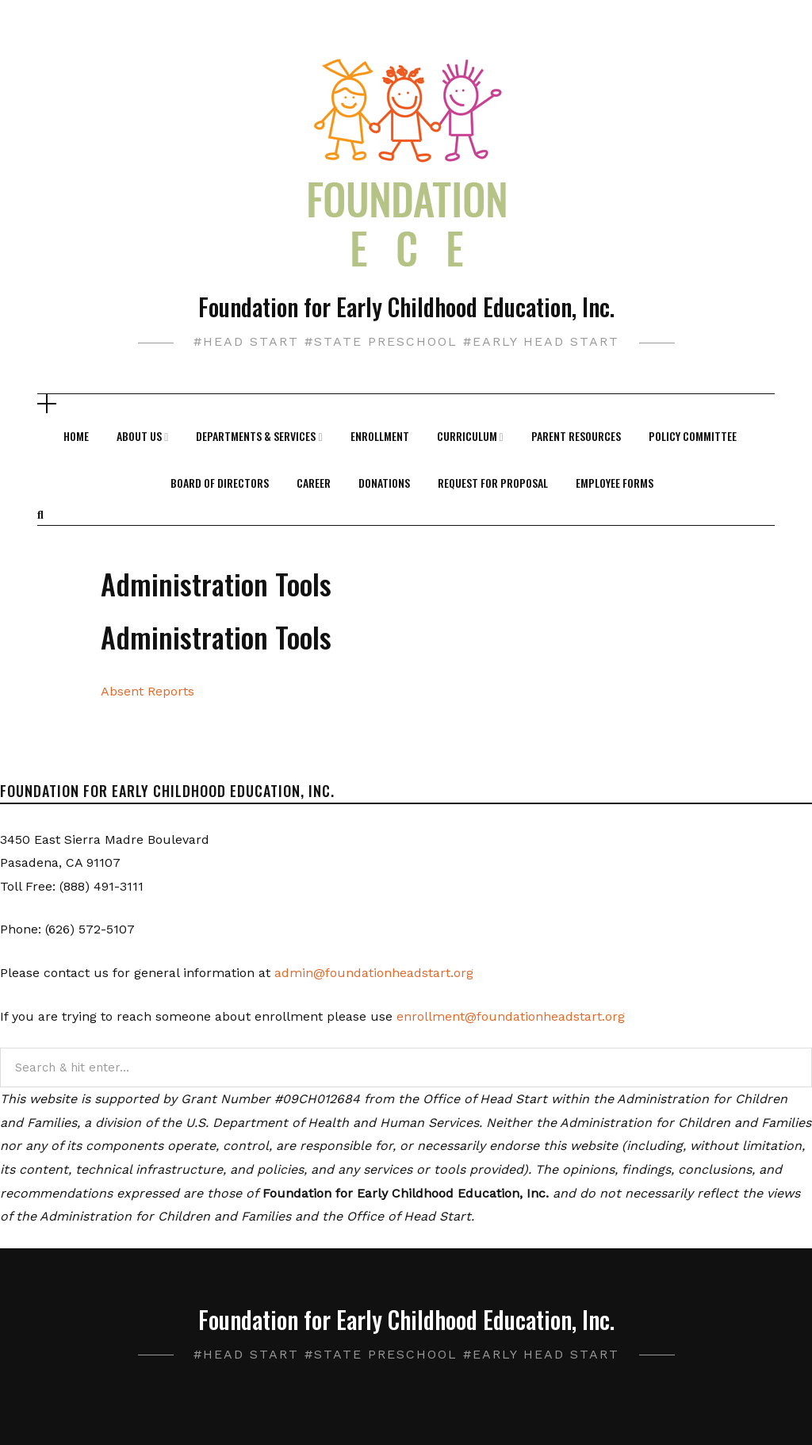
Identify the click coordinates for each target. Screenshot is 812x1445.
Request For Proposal (493, 482)
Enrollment (379, 435)
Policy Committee (693, 435)
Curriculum (467, 435)
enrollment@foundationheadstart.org (510, 1016)
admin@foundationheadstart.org (373, 972)
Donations (384, 482)
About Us (139, 435)
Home (76, 435)
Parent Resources (576, 435)
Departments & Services (256, 435)
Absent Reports (147, 691)
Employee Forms (614, 482)
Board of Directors (219, 482)
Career (314, 482)
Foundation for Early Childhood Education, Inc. (406, 306)
